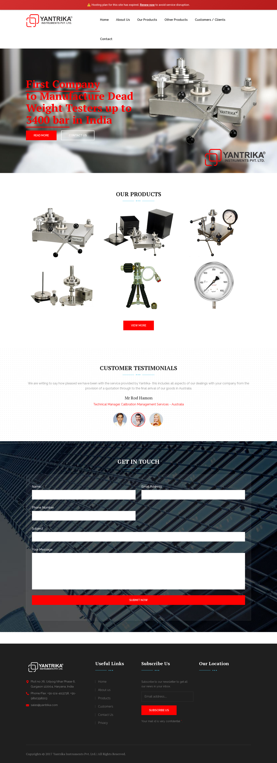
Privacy (103, 723)
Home (104, 20)
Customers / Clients (210, 20)
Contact (106, 39)
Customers (105, 706)
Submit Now (138, 600)
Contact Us (105, 715)
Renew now (147, 5)
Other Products (176, 20)
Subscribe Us (159, 710)
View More (138, 325)
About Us (123, 20)
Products (104, 698)
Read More (41, 135)
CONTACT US (78, 135)
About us (104, 690)
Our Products (147, 20)
